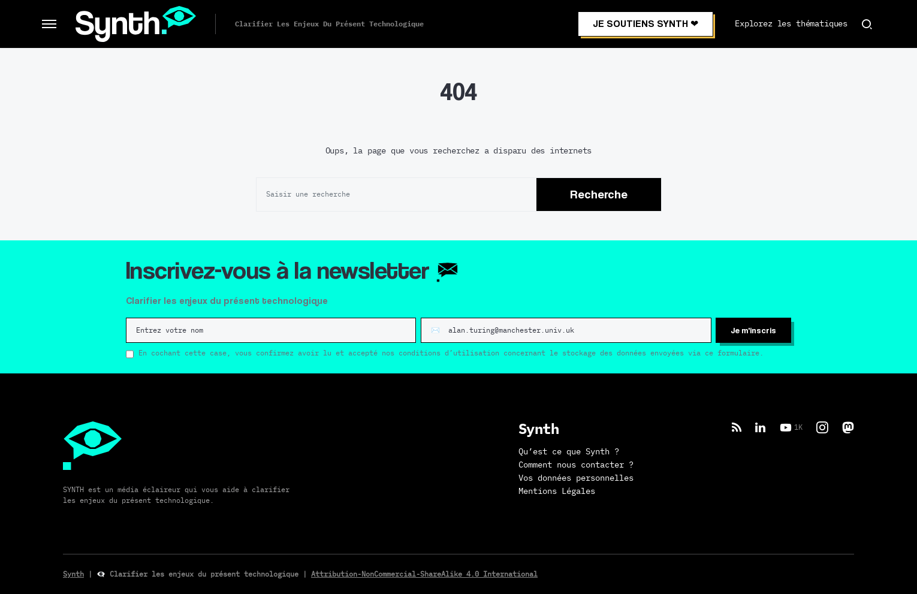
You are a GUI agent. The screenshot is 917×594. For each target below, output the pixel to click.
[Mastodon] (848, 427)
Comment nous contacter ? (576, 465)
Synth (73, 574)
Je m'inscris (753, 330)
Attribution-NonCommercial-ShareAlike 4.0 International (424, 574)
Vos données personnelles (576, 478)
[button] (49, 24)
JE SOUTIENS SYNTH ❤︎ (645, 23)
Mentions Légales (556, 491)
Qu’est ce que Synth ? (568, 452)
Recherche (599, 194)
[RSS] (736, 427)
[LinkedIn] (760, 427)
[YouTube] (791, 427)
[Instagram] (822, 427)
